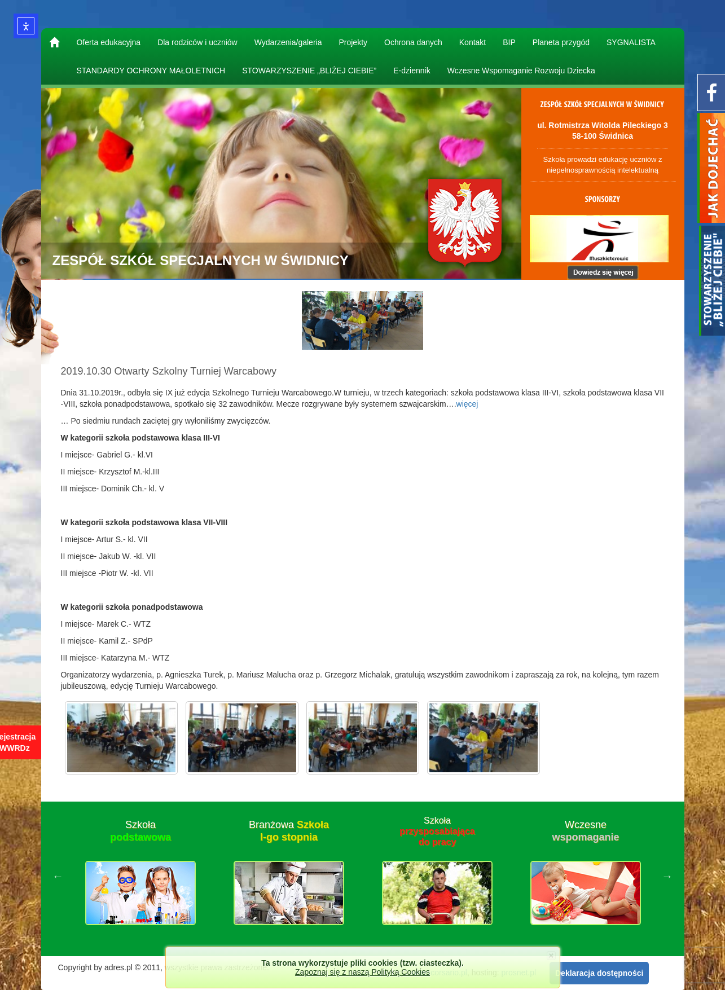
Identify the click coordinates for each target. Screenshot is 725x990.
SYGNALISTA (631, 42)
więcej (467, 403)
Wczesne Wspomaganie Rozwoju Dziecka (521, 70)
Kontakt (472, 42)
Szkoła (140, 831)
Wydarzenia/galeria (288, 42)
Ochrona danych (413, 42)
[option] (141, 876)
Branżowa (289, 831)
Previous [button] (58, 876)
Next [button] (667, 876)
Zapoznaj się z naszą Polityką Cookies (362, 971)
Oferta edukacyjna (109, 42)
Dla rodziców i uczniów (197, 42)
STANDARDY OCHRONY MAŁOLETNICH (151, 70)
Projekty (353, 42)
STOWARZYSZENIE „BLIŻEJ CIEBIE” (309, 70)
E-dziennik (411, 70)
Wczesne (585, 831)
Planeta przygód (561, 42)
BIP (509, 42)
